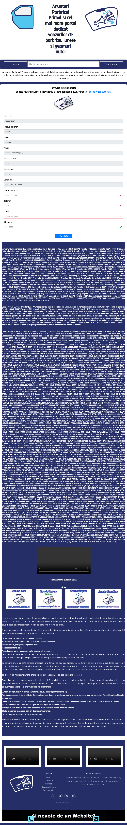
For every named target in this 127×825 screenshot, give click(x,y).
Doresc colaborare (49, 787)
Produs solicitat (11, 126)
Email (6, 211)
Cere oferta (48, 780)
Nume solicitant (11, 190)
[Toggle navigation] (16, 64)
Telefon (7, 201)
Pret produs (9, 169)
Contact (48, 784)
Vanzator (8, 179)
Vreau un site (48, 790)
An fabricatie (10, 158)
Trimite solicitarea (64, 236)
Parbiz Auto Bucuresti (100, 91)
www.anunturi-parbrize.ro (12, 249)
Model (6, 148)
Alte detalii (9, 222)
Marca (6, 137)
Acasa (48, 777)
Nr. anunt (8, 116)
